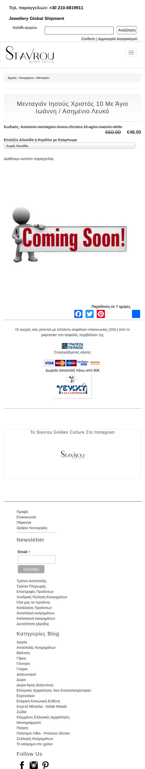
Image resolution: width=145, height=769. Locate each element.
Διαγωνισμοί (26, 674)
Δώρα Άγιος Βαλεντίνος (35, 685)
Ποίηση (22, 728)
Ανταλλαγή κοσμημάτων (36, 613)
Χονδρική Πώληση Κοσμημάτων (42, 597)
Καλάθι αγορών (25, 28)
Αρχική (12, 77)
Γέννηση (23, 664)
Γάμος (21, 658)
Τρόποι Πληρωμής (31, 586)
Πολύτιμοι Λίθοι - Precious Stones (43, 733)
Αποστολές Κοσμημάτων (36, 647)
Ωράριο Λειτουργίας (32, 528)
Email (24, 552)
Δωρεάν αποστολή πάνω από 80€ (72, 370)
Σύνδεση (88, 39)
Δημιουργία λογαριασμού (117, 39)
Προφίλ (22, 512)
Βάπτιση (23, 653)
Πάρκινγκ (24, 522)
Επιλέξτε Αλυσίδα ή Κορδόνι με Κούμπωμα (40, 140)
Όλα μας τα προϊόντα (33, 602)
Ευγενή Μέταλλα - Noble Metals (42, 706)
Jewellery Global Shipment (36, 18)
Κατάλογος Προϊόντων (34, 608)
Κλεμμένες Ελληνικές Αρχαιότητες (43, 717)
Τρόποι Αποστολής (31, 581)
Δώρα (21, 680)
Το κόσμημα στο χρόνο (35, 744)
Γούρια (22, 669)
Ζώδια (21, 712)
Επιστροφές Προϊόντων (35, 592)
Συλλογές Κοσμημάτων (35, 739)
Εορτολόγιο (25, 696)
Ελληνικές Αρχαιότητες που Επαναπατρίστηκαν (54, 690)
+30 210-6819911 (66, 7)
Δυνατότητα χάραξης (33, 624)
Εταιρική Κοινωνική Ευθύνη (38, 701)
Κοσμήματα (26, 77)
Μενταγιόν (43, 77)
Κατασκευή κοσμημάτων (36, 618)
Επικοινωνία (26, 517)
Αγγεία (22, 642)
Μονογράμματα (29, 723)
